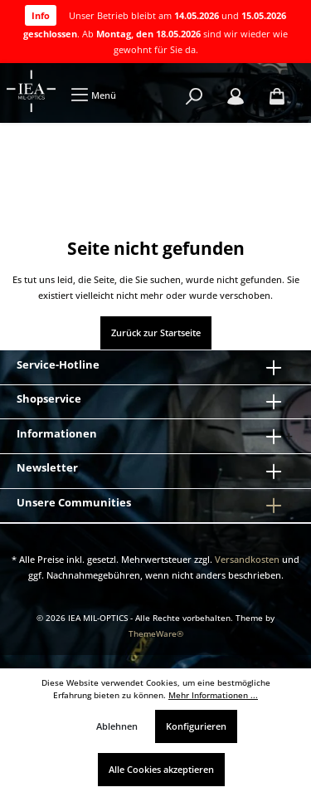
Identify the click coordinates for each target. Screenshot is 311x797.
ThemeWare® (156, 633)
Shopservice (49, 398)
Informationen (57, 433)
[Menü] (93, 95)
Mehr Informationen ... (213, 695)
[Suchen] (194, 97)
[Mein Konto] (235, 97)
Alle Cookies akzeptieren (161, 769)
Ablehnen (117, 726)
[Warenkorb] (277, 97)
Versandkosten (247, 559)
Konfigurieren (196, 726)
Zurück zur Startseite (156, 332)
